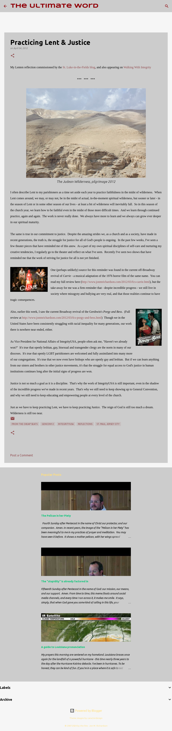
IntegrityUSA (66, 424)
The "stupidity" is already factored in (64, 581)
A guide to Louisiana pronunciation (63, 647)
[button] (12, 55)
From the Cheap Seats (25, 424)
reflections (85, 424)
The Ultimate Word (54, 6)
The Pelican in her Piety (56, 515)
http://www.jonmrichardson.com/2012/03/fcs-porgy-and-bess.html (62, 317)
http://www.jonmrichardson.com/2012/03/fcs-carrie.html (116, 281)
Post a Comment (21, 455)
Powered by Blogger (86, 710)
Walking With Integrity (137, 67)
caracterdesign (94, 718)
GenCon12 (48, 424)
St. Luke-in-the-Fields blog (79, 67)
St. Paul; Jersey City (108, 424)
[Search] (104, 6)
